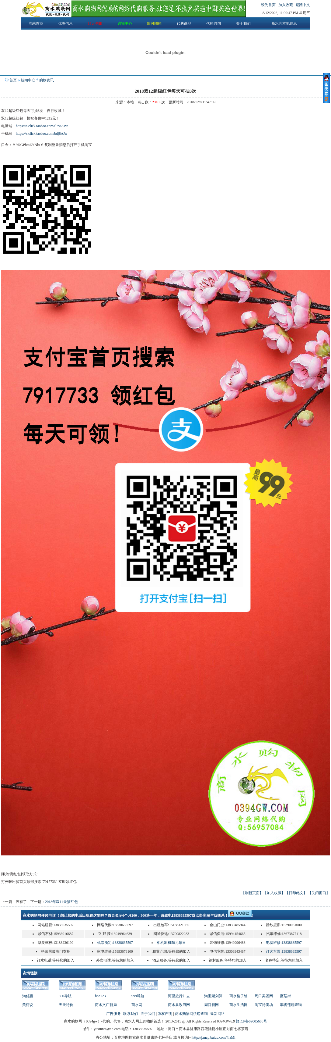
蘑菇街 (285, 996)
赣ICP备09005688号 (251, 1021)
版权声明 (165, 1014)
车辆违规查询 (291, 1005)
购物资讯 (46, 80)
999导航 (137, 996)
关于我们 (148, 1014)
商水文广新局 (106, 1005)
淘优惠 (27, 996)
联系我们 (130, 1014)
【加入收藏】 (274, 893)
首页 (13, 80)
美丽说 (27, 1005)
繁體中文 (302, 5)
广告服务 (113, 1014)
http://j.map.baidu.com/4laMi (214, 1037)
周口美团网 (264, 996)
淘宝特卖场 (264, 1005)
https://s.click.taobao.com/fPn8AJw (42, 126)
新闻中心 (28, 80)
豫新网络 (217, 1014)
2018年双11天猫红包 (61, 902)
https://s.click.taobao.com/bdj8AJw (42, 133)
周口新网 (211, 1005)
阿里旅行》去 (179, 996)
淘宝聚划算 (213, 996)
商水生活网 (238, 1005)
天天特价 (66, 1005)
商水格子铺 (238, 996)
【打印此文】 (296, 893)
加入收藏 (286, 5)
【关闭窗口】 (319, 893)
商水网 (136, 1005)
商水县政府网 (179, 1005)
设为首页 (269, 5)
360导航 (65, 996)
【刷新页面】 (252, 893)
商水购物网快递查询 (191, 1014)
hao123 (100, 996)
